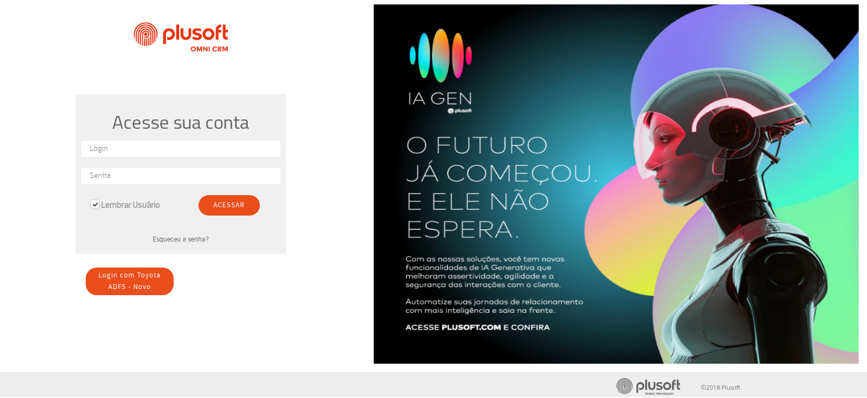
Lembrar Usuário (130, 204)
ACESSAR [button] (229, 205)
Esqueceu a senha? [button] (181, 239)
